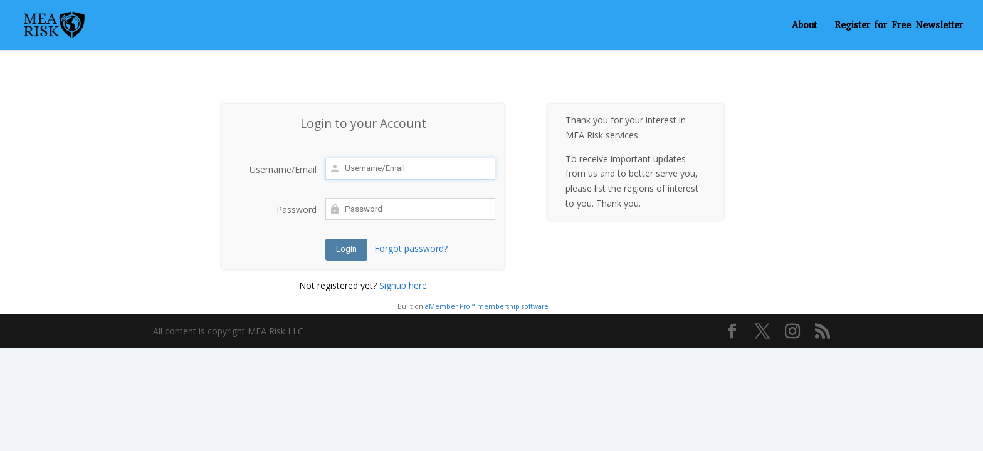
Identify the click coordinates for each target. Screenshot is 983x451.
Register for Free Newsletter (898, 26)
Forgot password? (411, 248)
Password (296, 209)
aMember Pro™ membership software (487, 306)
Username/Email (283, 169)
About (804, 26)
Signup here (403, 285)
